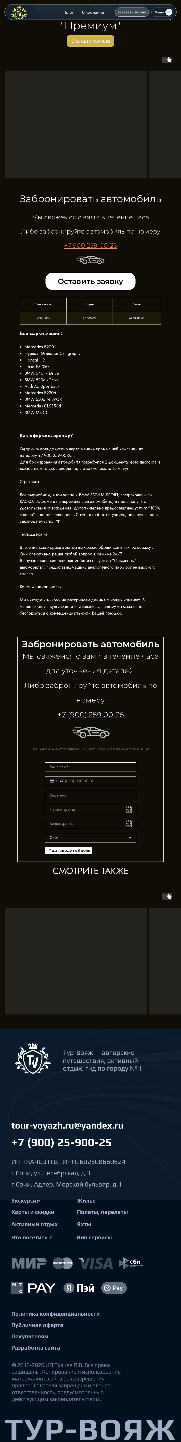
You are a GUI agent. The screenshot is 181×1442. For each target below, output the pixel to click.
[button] (132, 12)
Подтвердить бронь (69, 850)
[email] (90, 767)
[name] (90, 795)
